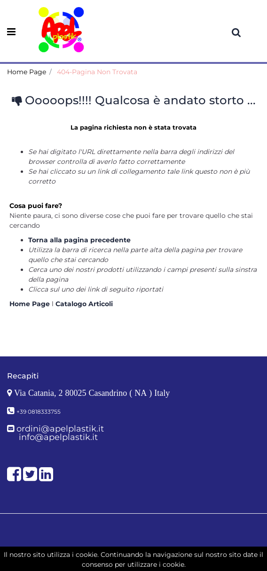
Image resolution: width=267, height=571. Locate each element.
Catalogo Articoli (84, 304)
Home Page (26, 72)
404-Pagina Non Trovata (97, 72)
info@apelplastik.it (58, 437)
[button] (236, 32)
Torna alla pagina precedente (79, 240)
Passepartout (154, 556)
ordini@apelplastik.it (60, 429)
